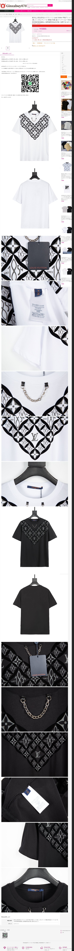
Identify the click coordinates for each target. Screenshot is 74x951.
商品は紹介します (7, 53)
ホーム (17, 10)
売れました (69, 30)
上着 (16, 14)
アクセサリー (64, 66)
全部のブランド (23, 10)
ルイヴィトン (35, 10)
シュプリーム (48, 10)
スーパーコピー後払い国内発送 (6, 14)
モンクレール (54, 10)
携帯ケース (64, 69)
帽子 (63, 67)
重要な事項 (29, 10)
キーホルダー (64, 73)
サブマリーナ (42, 7)
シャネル (42, 10)
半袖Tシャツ (20, 14)
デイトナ (46, 7)
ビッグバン (37, 7)
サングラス (64, 71)
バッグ (63, 55)
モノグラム (33, 7)
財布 (63, 57)
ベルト (63, 64)
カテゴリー (9, 10)
